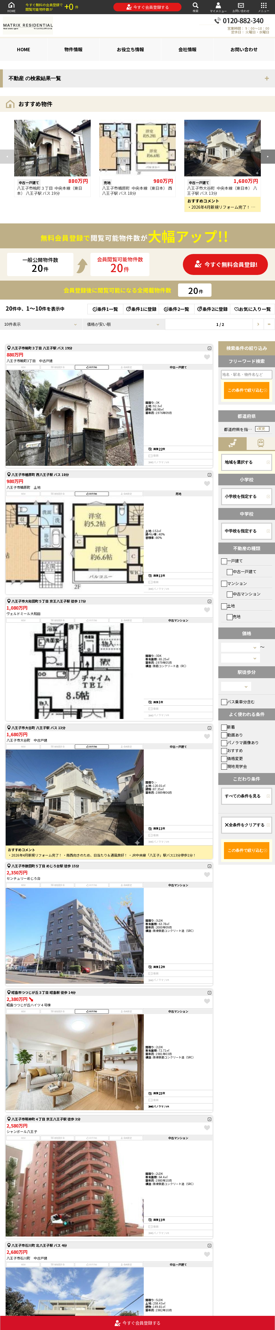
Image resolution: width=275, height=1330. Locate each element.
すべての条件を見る (243, 796)
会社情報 (187, 49)
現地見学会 (234, 766)
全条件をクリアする (245, 825)
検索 (195, 6)
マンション (234, 583)
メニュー (263, 6)
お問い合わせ (241, 6)
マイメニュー (218, 7)
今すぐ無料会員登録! (226, 264)
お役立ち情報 (130, 49)
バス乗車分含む (238, 702)
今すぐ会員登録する (147, 7)
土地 (228, 606)
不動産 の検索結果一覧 (35, 78)
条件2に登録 (212, 309)
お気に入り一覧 (252, 309)
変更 (261, 429)
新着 (228, 727)
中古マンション (244, 594)
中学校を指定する (241, 531)
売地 (234, 616)
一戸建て (232, 560)
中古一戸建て (242, 571)
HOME (11, 7)
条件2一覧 (176, 309)
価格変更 (232, 758)
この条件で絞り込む (245, 390)
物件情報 (73, 49)
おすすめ (232, 750)
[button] (268, 157)
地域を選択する (239, 462)
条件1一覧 (105, 309)
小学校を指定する (241, 496)
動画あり (232, 735)
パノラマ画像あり (240, 742)
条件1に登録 (140, 309)
